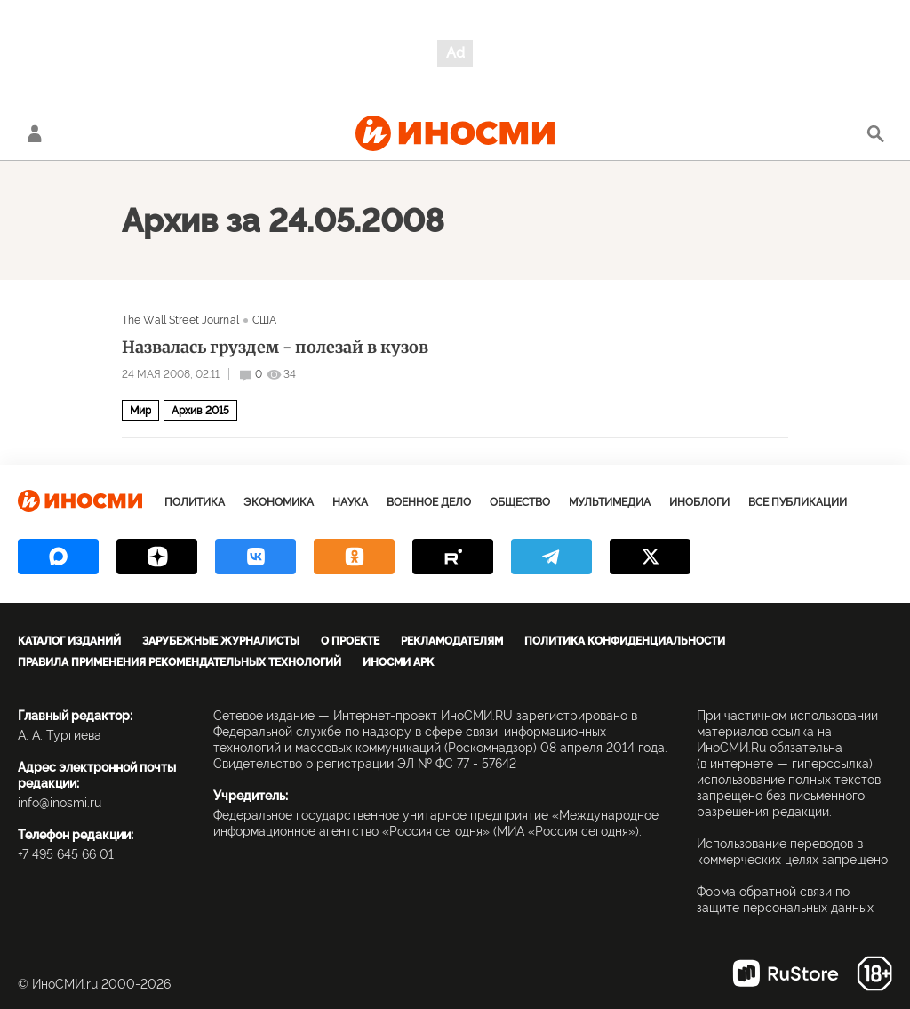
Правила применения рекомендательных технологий (179, 662)
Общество (520, 502)
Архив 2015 (200, 410)
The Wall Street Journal (180, 320)
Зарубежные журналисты (220, 641)
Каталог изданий (69, 641)
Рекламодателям (452, 641)
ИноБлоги (699, 502)
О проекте (350, 641)
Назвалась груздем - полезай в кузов (275, 347)
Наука (350, 502)
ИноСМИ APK (398, 662)
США (264, 320)
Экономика (278, 502)
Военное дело (429, 502)
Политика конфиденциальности (624, 641)
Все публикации (797, 502)
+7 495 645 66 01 (66, 854)
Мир (140, 410)
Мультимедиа (610, 502)
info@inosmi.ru (59, 803)
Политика (194, 502)
